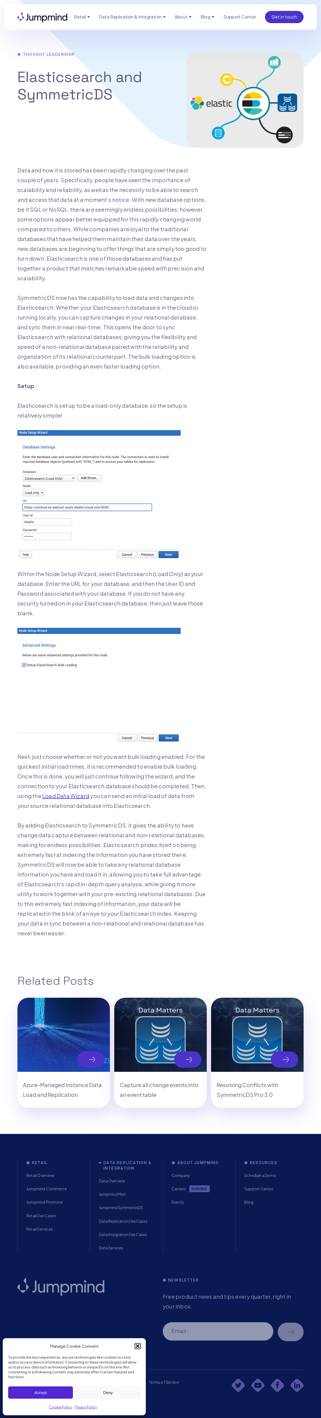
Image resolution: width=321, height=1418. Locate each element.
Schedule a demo (291, 1332)
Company (181, 1175)
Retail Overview (40, 1175)
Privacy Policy (86, 1407)
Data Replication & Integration (130, 17)
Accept (40, 1392)
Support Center (239, 17)
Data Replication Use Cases (123, 1221)
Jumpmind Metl (112, 1194)
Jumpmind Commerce (46, 1188)
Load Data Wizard (65, 795)
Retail (80, 17)
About (181, 17)
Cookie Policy (60, 1407)
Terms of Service (164, 1382)
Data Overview (112, 1180)
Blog (205, 17)
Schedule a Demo (260, 1175)
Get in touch (284, 17)
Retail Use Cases (41, 1215)
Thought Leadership (49, 54)
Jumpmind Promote (44, 1202)
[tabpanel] (63, 1053)
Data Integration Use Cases (123, 1234)
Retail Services (39, 1229)
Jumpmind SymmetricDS (121, 1207)
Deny (108, 1392)
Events (178, 1202)
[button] (137, 1346)
